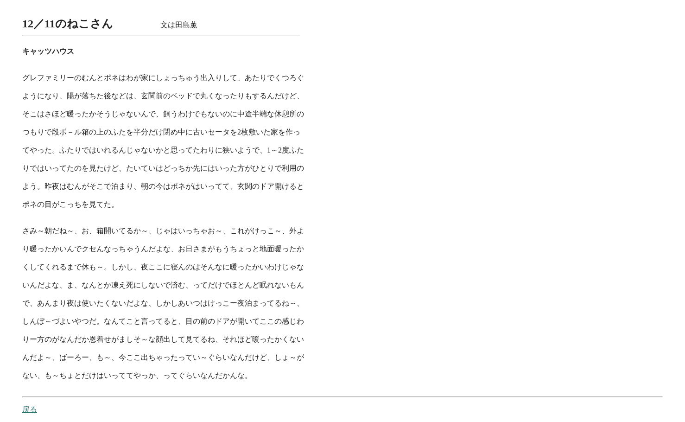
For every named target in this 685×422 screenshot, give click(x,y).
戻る (29, 409)
